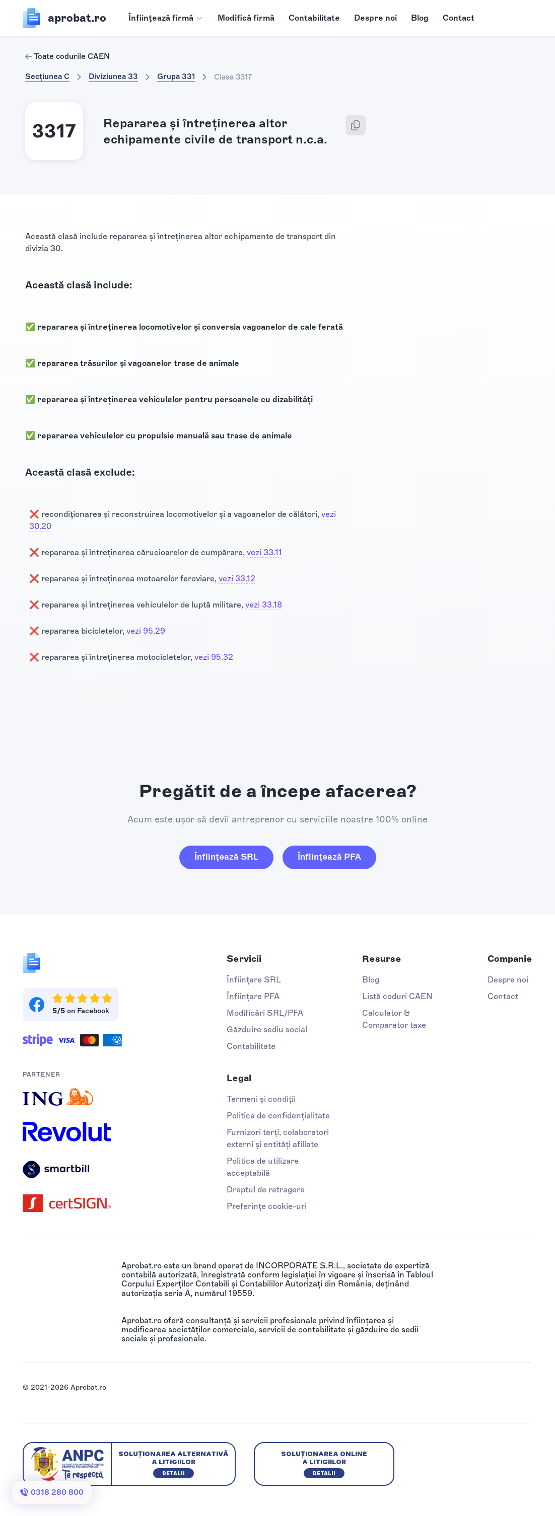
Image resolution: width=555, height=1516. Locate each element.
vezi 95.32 (213, 657)
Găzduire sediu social (267, 1029)
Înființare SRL (254, 979)
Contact (458, 18)
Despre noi (375, 18)
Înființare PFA (253, 996)
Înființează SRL (226, 857)
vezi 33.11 (264, 552)
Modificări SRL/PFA (265, 1013)
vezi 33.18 (263, 605)
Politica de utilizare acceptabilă (263, 1167)
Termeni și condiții (261, 1099)
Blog (420, 18)
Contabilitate (314, 18)
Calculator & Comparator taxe (394, 1019)
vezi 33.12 (237, 578)
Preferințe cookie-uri (267, 1206)
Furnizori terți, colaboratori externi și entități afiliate (278, 1138)
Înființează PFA (329, 857)
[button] (166, 18)
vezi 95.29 (145, 631)
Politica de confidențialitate (278, 1115)
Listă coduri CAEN (397, 996)
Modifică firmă (246, 18)
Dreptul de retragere (266, 1189)
